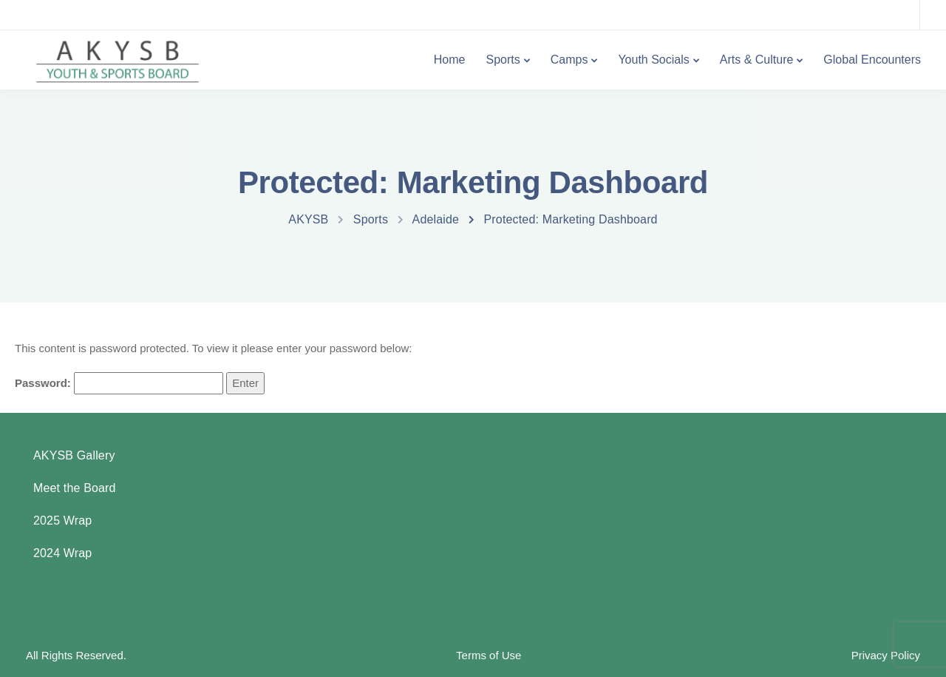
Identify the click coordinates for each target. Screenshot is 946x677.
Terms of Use (488, 655)
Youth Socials (653, 59)
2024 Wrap (62, 553)
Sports (503, 59)
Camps (569, 59)
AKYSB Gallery (74, 455)
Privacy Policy (885, 655)
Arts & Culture (757, 59)
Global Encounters (872, 59)
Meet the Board (74, 488)
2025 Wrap (62, 520)
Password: (119, 383)
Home (450, 59)
